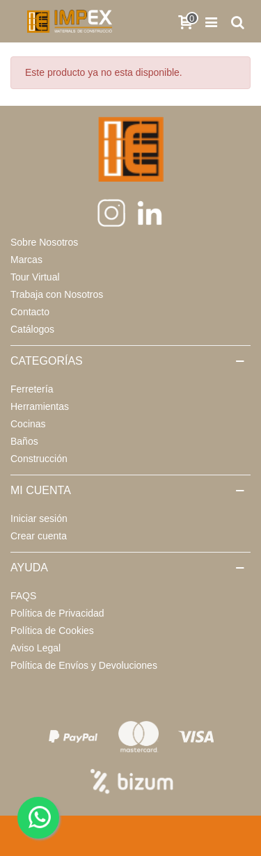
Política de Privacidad (57, 613)
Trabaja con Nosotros (56, 294)
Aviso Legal (35, 647)
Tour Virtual (35, 277)
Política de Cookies (52, 630)
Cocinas (28, 423)
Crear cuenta (38, 535)
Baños (24, 441)
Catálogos (32, 329)
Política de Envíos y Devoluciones (83, 665)
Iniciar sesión (39, 518)
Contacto (29, 311)
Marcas (26, 259)
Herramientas (39, 406)
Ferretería (31, 389)
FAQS (23, 595)
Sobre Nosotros (44, 242)
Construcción (39, 458)
